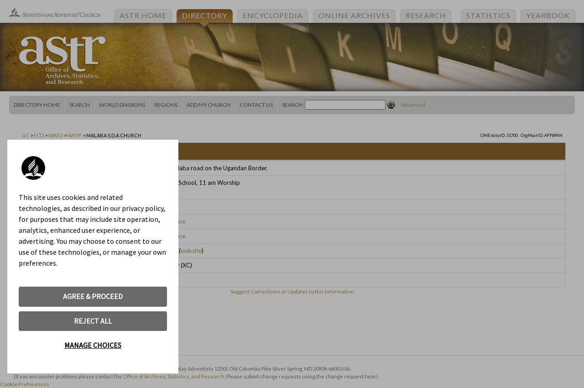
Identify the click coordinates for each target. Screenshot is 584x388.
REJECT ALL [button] (93, 320)
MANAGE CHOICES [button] (92, 345)
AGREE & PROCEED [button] (93, 296)
